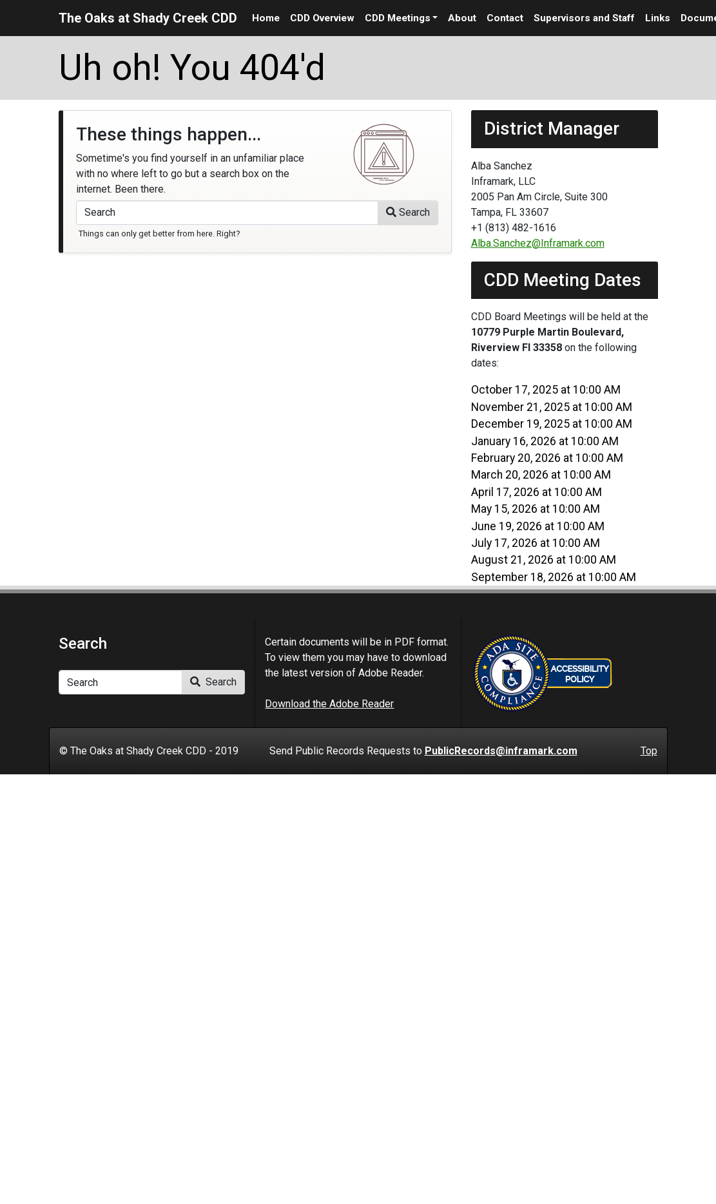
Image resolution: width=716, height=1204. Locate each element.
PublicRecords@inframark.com (501, 751)
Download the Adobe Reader (329, 704)
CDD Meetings (398, 18)
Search (408, 212)
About (462, 18)
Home (266, 18)
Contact (505, 18)
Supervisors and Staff (584, 18)
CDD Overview (322, 18)
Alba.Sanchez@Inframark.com (538, 243)
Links (657, 18)
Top (649, 751)
